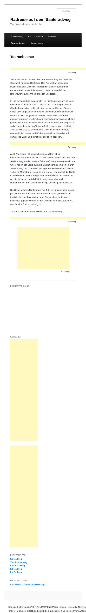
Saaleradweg (17, 36)
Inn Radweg (16, 572)
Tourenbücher (18, 43)
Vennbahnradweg (18, 562)
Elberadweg (16, 569)
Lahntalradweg (17, 565)
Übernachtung (36, 43)
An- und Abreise (35, 36)
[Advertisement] (43, 248)
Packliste (52, 36)
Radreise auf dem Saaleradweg (40, 19)
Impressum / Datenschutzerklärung (27, 584)
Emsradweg (16, 559)
